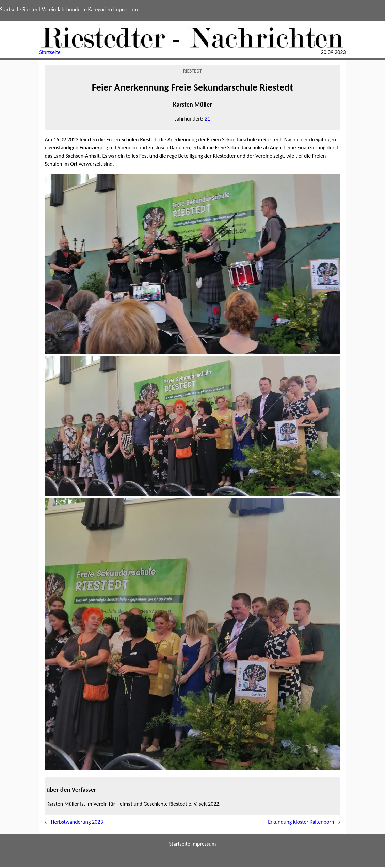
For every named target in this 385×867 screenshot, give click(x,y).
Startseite (10, 9)
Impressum (125, 9)
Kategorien (100, 9)
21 (207, 118)
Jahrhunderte (72, 9)
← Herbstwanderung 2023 (74, 822)
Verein (49, 9)
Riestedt (31, 9)
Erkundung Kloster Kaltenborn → (304, 822)
